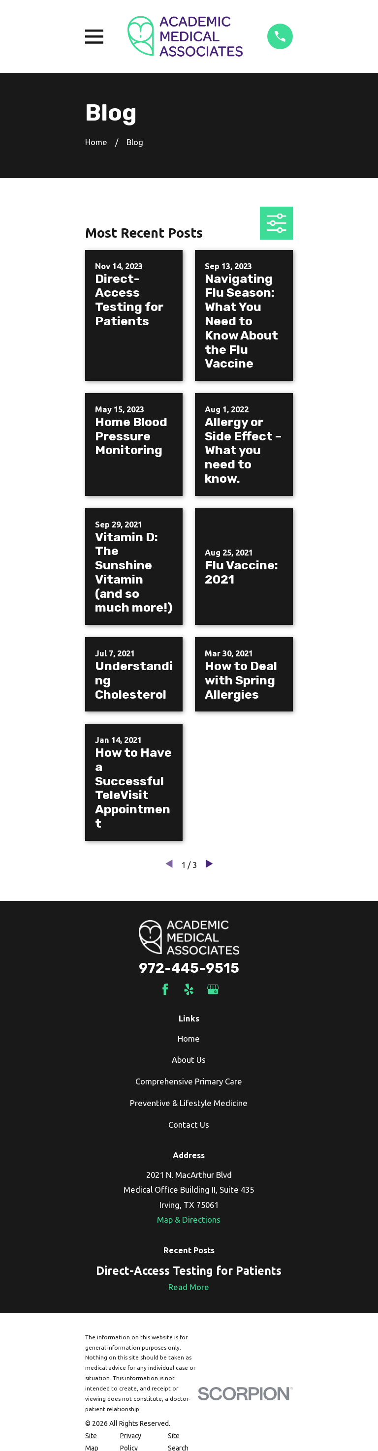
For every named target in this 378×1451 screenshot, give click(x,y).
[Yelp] (188, 989)
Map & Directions (188, 1219)
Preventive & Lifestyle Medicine (189, 1103)
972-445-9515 (189, 968)
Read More (188, 1287)
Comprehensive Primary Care (188, 1081)
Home (189, 1038)
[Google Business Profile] (213, 989)
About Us (189, 1059)
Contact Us (188, 1124)
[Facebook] (165, 989)
